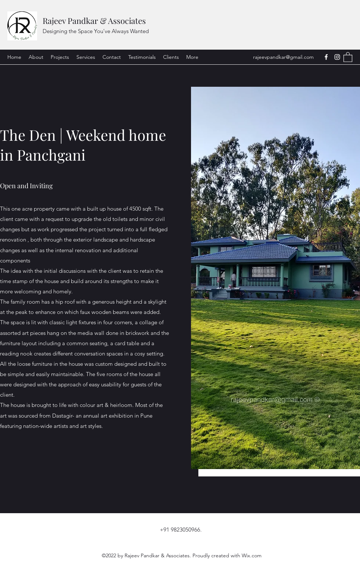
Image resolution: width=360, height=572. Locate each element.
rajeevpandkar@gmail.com (283, 57)
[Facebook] (326, 57)
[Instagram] (337, 57)
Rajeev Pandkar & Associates (94, 20)
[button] (347, 56)
